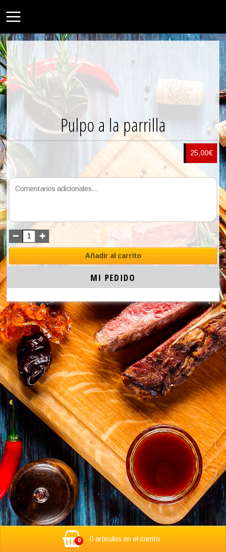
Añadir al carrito (113, 255)
